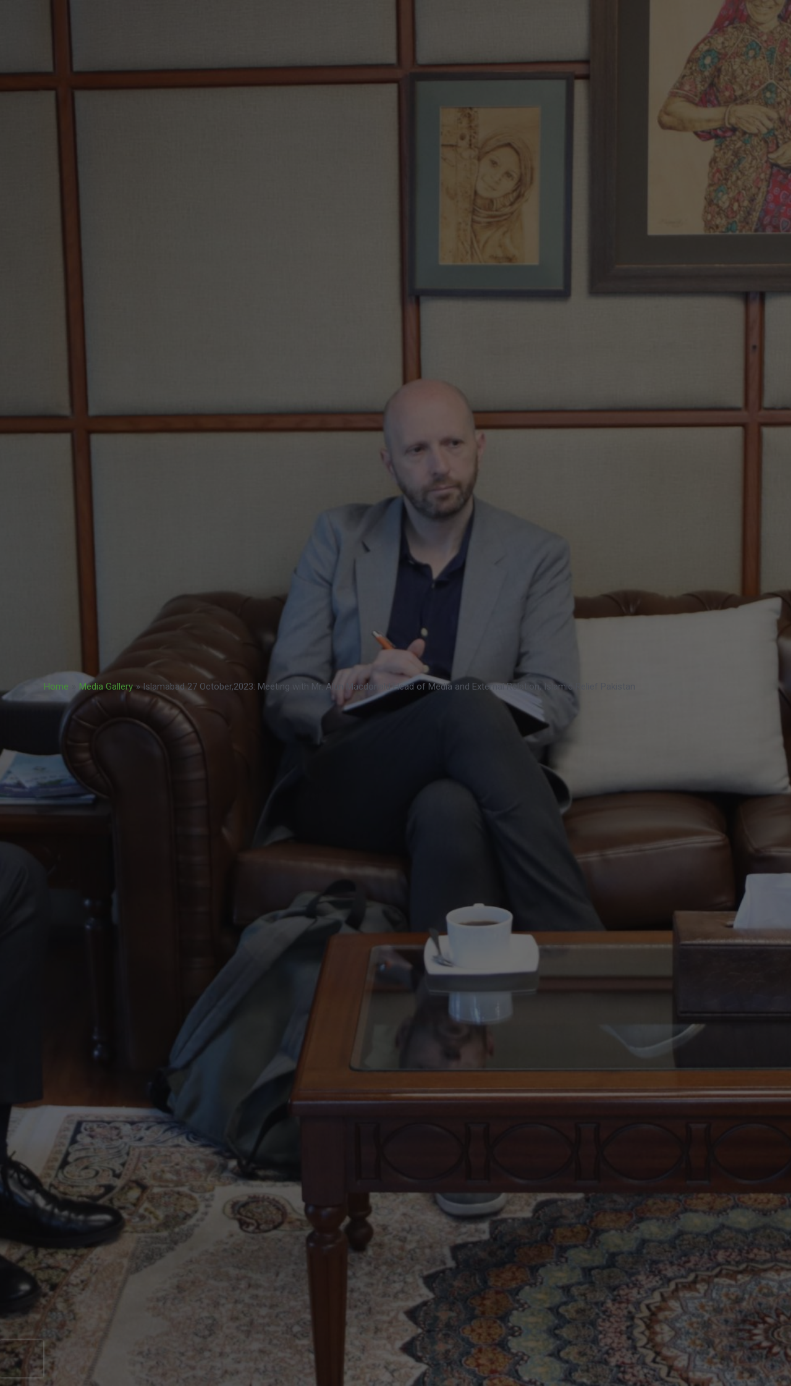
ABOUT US (651, 46)
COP (589, 47)
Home (56, 686)
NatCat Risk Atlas (389, 46)
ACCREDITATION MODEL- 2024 (428, 18)
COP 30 (656, 18)
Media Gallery (106, 686)
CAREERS (531, 46)
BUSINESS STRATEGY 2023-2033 (278, 18)
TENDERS (469, 46)
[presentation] (21, 1358)
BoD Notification (294, 46)
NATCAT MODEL (585, 18)
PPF (521, 18)
